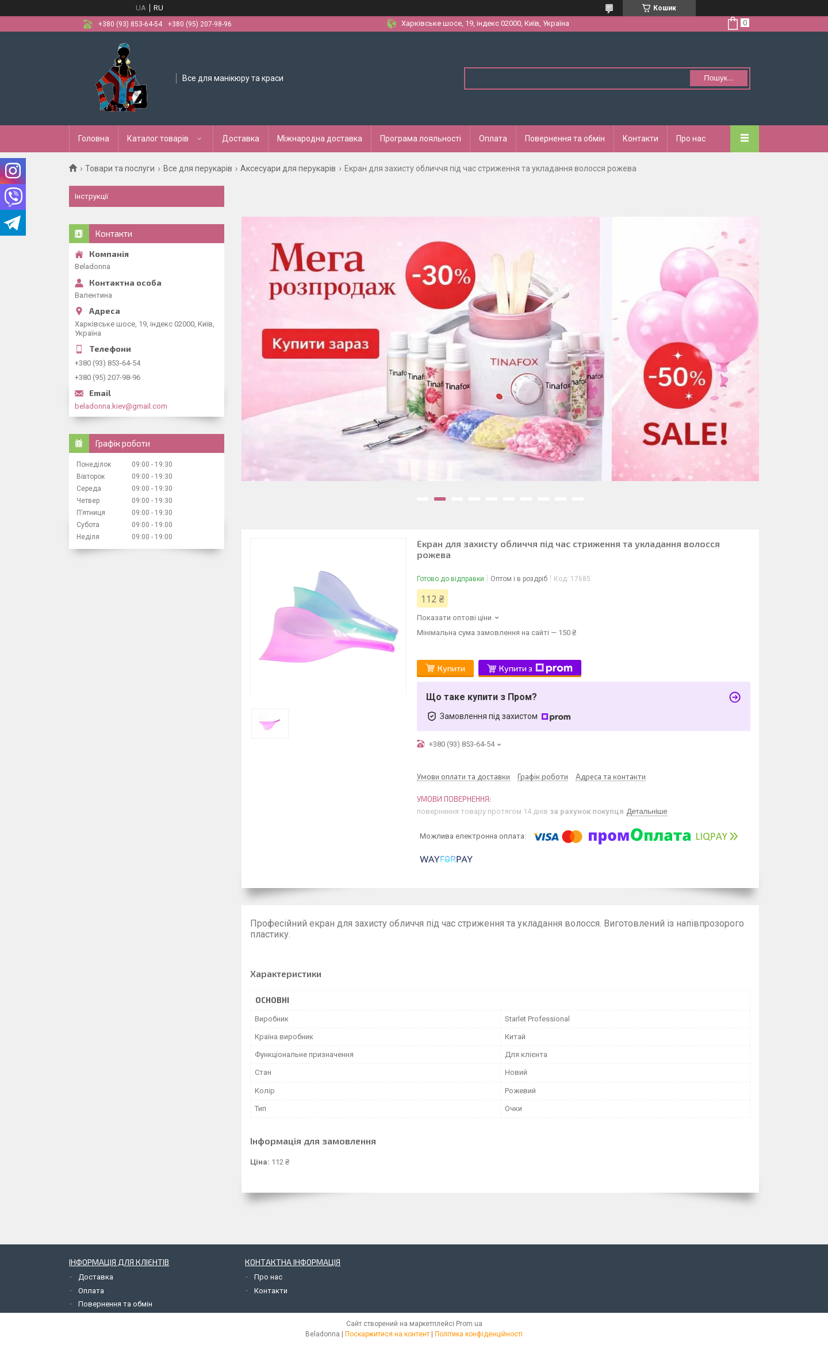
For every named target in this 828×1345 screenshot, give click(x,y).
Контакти (640, 138)
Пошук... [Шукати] (718, 78)
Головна (93, 138)
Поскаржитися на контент (387, 1334)
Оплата (493, 138)
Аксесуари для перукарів (288, 168)
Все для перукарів (197, 168)
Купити (451, 668)
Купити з (536, 668)
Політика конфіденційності (479, 1334)
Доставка (240, 138)
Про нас (691, 138)
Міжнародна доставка (319, 138)
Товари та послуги (120, 168)
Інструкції (91, 196)
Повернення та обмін (565, 138)
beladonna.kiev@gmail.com (121, 406)
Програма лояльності (420, 138)
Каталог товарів (158, 138)
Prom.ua (469, 1324)
